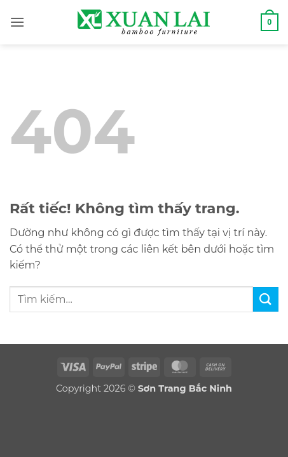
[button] (17, 21)
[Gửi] (265, 299)
